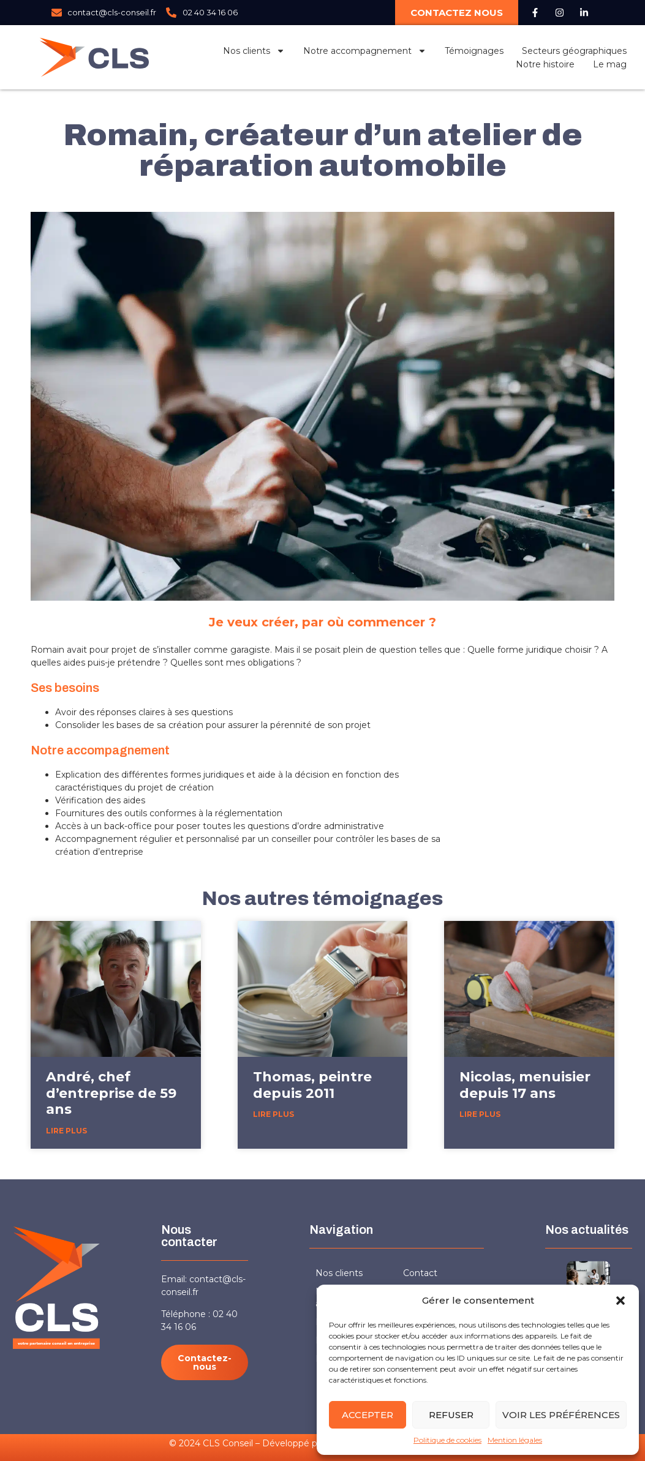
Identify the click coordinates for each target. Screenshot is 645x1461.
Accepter (367, 1415)
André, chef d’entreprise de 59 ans (111, 1093)
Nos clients (254, 51)
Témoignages (474, 50)
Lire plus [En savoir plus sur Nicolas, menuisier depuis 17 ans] (479, 1114)
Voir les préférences (561, 1415)
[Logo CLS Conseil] (94, 57)
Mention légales (515, 1439)
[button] (620, 1300)
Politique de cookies (447, 1439)
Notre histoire (545, 64)
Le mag (610, 64)
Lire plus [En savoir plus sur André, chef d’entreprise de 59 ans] (66, 1130)
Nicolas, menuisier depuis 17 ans (524, 1085)
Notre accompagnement (364, 51)
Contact (420, 1273)
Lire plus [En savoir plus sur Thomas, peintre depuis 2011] (273, 1114)
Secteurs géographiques (574, 50)
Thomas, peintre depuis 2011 (312, 1085)
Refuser (451, 1415)
